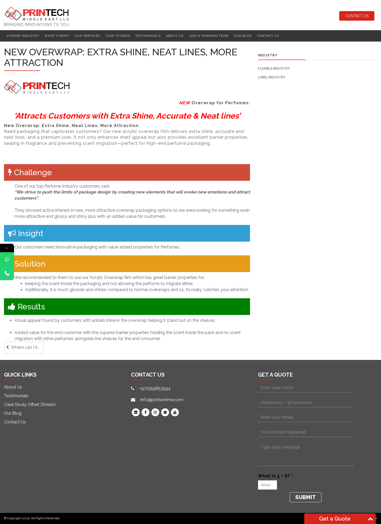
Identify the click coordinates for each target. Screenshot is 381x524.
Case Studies (117, 36)
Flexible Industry (274, 68)
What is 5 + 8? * (275, 475)
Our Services (87, 36)
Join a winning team (209, 36)
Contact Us (357, 16)
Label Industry (271, 77)
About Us (175, 36)
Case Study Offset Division (30, 404)
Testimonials (148, 36)
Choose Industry (23, 36)
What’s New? (57, 36)
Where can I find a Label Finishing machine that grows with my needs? (27, 347)
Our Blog (243, 36)
